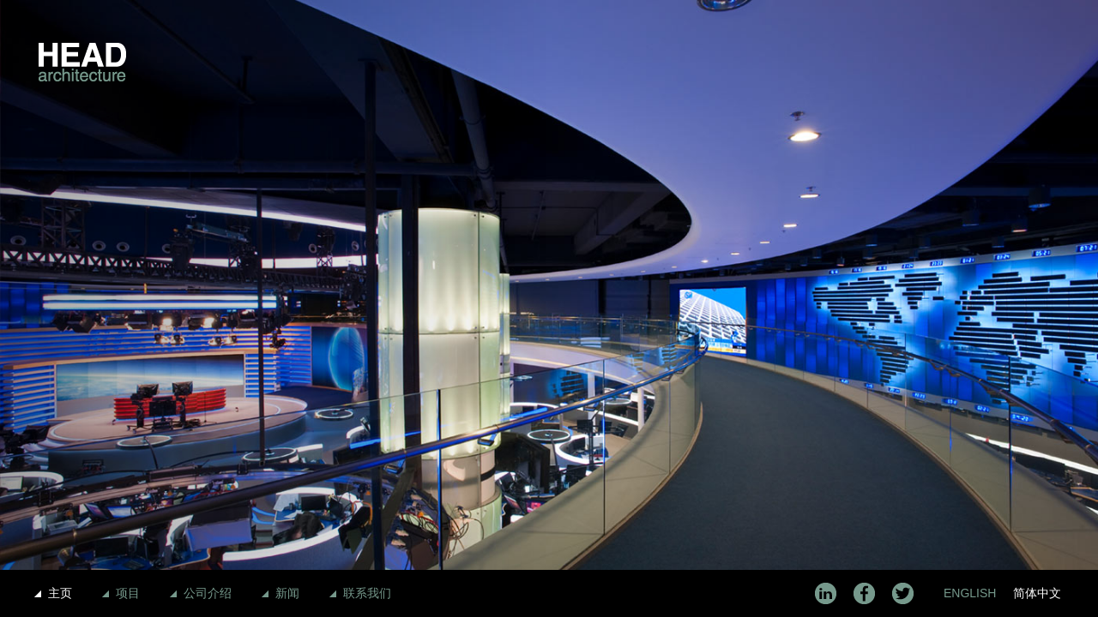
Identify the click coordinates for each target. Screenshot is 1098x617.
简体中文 (1037, 593)
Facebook (864, 593)
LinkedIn (825, 593)
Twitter (903, 593)
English (970, 593)
